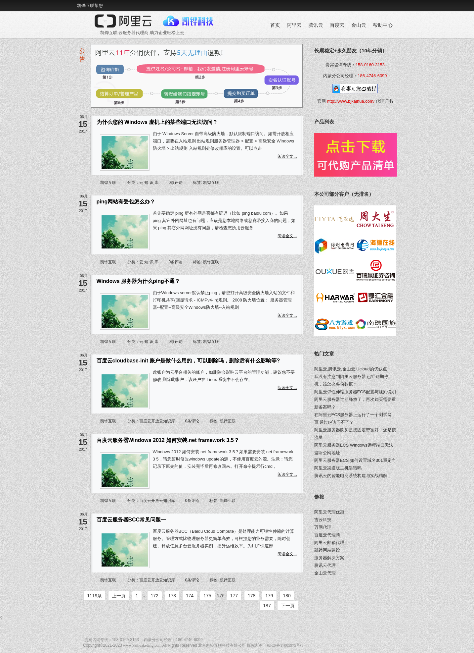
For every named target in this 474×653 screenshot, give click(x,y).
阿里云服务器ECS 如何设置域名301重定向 (355, 460)
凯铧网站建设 (327, 550)
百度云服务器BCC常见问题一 (131, 519)
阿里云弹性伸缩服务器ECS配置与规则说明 (355, 391)
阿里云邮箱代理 (329, 542)
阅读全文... (287, 156)
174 (190, 595)
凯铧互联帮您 (90, 5)
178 (251, 595)
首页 (275, 25)
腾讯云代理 (325, 565)
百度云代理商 (327, 534)
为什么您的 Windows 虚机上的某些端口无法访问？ (157, 122)
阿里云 (294, 25)
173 (172, 595)
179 (269, 595)
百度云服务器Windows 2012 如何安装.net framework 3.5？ (168, 440)
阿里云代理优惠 (329, 512)
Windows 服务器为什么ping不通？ (138, 281)
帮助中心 (383, 25)
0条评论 (176, 182)
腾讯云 (315, 25)
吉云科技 (322, 519)
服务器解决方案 (329, 557)
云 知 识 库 (148, 182)
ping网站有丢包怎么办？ (126, 201)
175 (207, 595)
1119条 (94, 595)
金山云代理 (325, 573)
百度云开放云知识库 (157, 421)
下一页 (288, 605)
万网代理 (322, 527)
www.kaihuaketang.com (142, 645)
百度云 (337, 25)
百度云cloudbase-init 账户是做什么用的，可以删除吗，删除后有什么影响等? (188, 360)
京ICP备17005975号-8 (285, 645)
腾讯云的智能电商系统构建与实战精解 (350, 475)
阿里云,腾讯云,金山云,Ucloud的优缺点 (350, 368)
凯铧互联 (108, 182)
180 (287, 595)
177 (234, 595)
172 (154, 595)
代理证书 (384, 101)
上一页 (119, 595)
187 (267, 605)
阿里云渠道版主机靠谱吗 (338, 467)
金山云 (358, 25)
